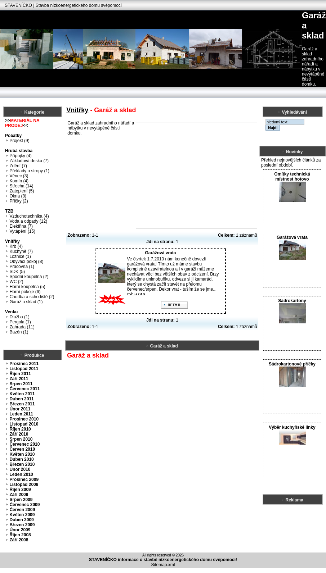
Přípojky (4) (20, 155)
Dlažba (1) (19, 316)
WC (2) (16, 281)
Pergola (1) (20, 321)
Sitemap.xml (163, 564)
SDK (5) (17, 271)
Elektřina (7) (21, 226)
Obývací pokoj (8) (26, 261)
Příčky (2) (18, 201)
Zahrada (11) (21, 326)
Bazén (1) (18, 332)
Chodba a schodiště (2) (31, 296)
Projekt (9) (19, 140)
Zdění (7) (18, 165)
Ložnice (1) (20, 256)
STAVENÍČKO (18, 5)
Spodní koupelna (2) (28, 276)
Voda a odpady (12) (28, 221)
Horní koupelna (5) (27, 286)
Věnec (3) (18, 175)
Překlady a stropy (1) (29, 170)
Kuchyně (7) (21, 251)
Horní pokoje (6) (24, 291)
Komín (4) (18, 180)
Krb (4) (16, 246)
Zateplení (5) (21, 191)
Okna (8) (17, 196)
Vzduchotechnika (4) (29, 216)
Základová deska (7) (29, 160)
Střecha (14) (21, 185)
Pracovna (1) (21, 266)
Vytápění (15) (22, 231)
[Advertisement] (196, 175)
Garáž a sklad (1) (26, 301)
